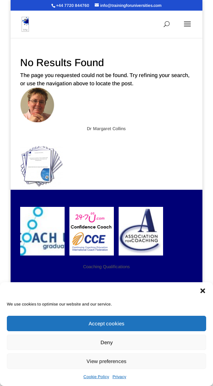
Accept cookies (106, 323)
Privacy (119, 376)
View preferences (106, 361)
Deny (107, 342)
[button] (202, 290)
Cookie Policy (96, 376)
